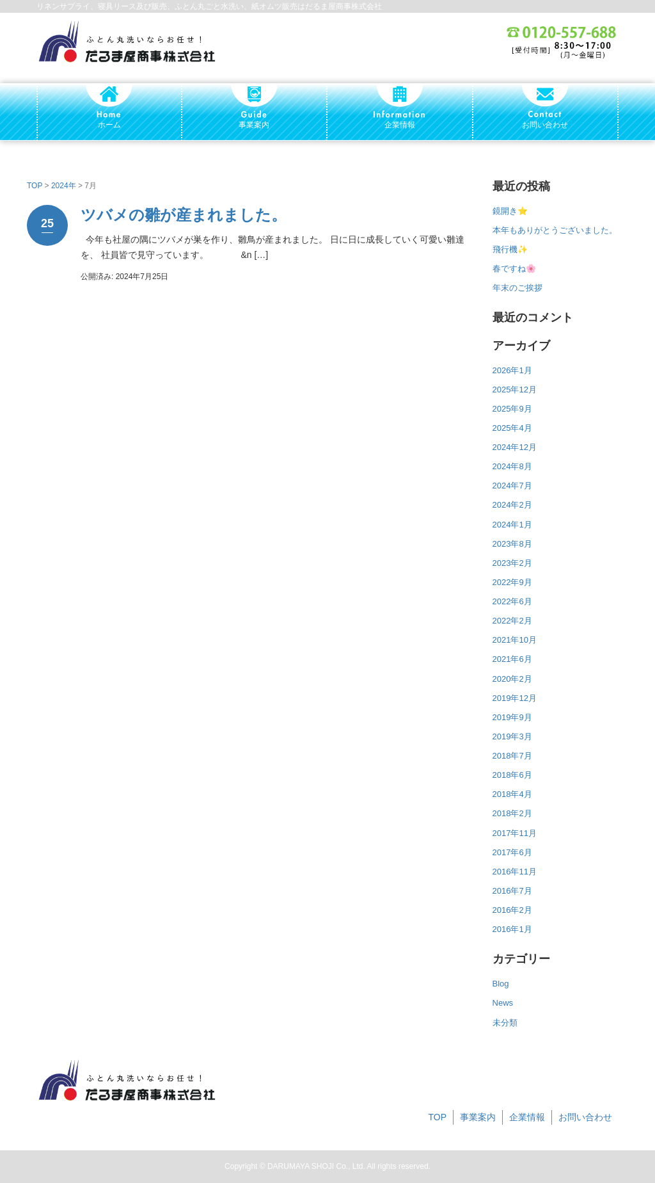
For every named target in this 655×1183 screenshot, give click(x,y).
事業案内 (478, 1117)
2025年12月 (515, 389)
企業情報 (527, 1117)
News (503, 1003)
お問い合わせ (585, 1117)
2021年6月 (512, 659)
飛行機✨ (510, 249)
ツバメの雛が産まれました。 (184, 214)
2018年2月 (512, 813)
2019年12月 (515, 698)
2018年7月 (512, 755)
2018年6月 (512, 775)
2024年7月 (512, 485)
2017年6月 (512, 852)
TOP (34, 185)
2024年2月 (512, 505)
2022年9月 (512, 582)
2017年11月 (515, 833)
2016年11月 (515, 871)
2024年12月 (515, 447)
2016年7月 (512, 891)
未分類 (505, 1022)
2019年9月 (512, 717)
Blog (501, 983)
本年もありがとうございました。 (555, 230)
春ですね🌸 (514, 268)
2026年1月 (512, 370)
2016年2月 (512, 910)
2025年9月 (512, 409)
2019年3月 (512, 736)
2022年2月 (512, 620)
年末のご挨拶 (517, 288)
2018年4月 (512, 794)
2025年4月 (512, 428)
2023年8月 (512, 544)
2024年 (63, 185)
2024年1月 (512, 524)
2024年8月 (512, 466)
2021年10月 (515, 640)
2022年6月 (512, 601)
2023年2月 (512, 563)
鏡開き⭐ (510, 211)
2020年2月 (512, 679)
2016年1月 (512, 929)
